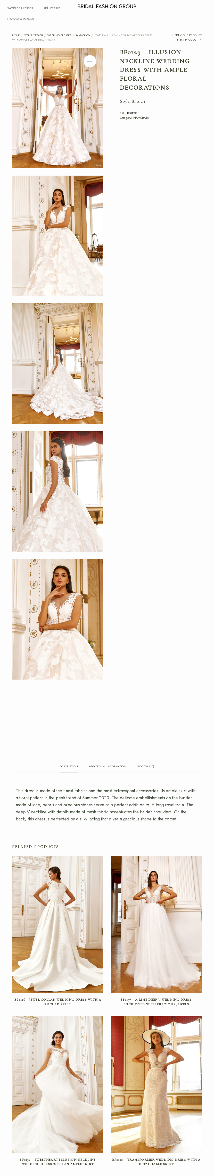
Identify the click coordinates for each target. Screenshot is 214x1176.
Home (16, 35)
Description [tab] (69, 766)
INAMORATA (82, 35)
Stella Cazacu (33, 35)
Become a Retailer (20, 19)
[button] (90, 61)
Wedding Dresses (20, 8)
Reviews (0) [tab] (145, 766)
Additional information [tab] (107, 766)
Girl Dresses (51, 8)
